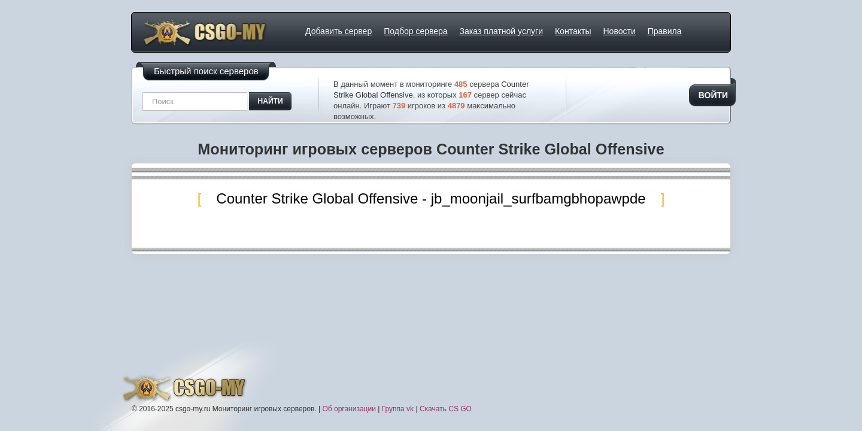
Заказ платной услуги (501, 31)
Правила (665, 31)
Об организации (348, 409)
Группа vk (398, 409)
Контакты (573, 31)
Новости (619, 31)
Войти (713, 95)
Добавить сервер (338, 31)
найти (270, 101)
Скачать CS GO (446, 409)
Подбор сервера (415, 31)
